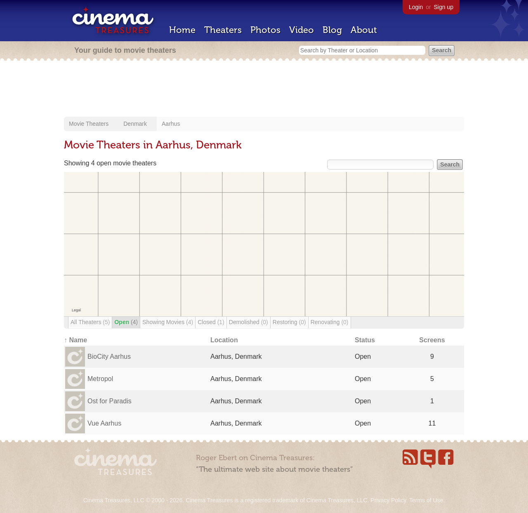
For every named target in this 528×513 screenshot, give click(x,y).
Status (365, 340)
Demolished (248, 322)
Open (126, 322)
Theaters (223, 29)
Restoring (289, 322)
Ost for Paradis (109, 401)
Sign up (443, 7)
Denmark (135, 123)
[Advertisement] (264, 89)
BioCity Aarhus (109, 356)
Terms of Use (426, 500)
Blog (332, 29)
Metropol (100, 378)
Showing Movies (167, 322)
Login (416, 7)
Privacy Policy (388, 500)
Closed (211, 322)
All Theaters (90, 322)
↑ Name (75, 340)
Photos (265, 29)
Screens (432, 340)
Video (301, 29)
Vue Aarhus (104, 423)
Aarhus (171, 123)
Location (224, 340)
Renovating (330, 322)
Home (182, 29)
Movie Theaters (88, 123)
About (364, 29)
